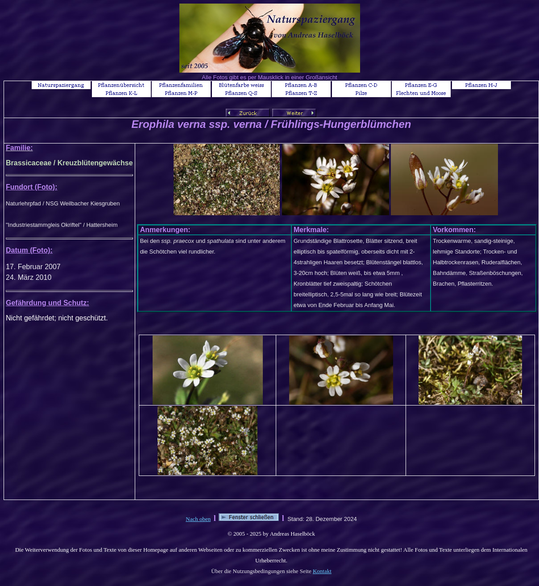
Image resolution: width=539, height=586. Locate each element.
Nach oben (198, 519)
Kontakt (322, 571)
